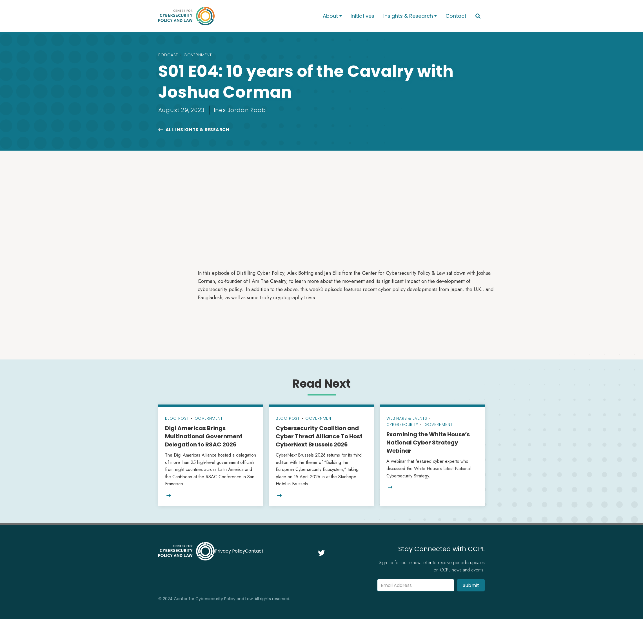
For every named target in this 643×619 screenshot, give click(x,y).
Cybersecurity (402, 424)
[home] (233, 16)
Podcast (168, 55)
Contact (456, 15)
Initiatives (362, 15)
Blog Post (177, 418)
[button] (332, 16)
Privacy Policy (230, 551)
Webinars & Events (406, 418)
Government (198, 55)
